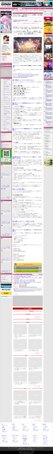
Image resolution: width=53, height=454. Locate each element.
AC (36, 8)
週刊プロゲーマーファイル (7, 84)
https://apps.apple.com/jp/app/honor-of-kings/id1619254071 (28, 74)
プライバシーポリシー (6, 275)
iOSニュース (25, 436)
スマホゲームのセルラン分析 (7, 93)
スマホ (20, 8)
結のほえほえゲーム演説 (6, 106)
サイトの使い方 (11, 0)
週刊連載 (3, 429)
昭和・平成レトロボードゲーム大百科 (7, 114)
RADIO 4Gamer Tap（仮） (6, 100)
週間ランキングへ (50, 124)
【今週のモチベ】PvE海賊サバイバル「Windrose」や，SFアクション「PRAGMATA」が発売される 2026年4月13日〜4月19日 (20, 336)
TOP (2, 8)
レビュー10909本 (3, 6)
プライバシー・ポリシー (26, 451)
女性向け (24, 8)
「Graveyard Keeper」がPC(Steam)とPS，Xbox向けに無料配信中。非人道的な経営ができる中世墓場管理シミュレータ (48, 95)
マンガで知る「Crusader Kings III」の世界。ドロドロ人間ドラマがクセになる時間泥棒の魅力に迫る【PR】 (6, 186)
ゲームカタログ (45, 444)
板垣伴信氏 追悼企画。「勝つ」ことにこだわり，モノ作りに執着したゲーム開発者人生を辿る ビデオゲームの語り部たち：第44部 (48, 87)
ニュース (3, 58)
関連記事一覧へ (41, 274)
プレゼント (4, 135)
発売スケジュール (15, 429)
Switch (16, 8)
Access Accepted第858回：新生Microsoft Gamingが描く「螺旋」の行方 (19, 350)
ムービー (3, 60)
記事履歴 (46, 0)
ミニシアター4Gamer (6, 119)
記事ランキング (4, 431)
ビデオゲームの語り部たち (7, 117)
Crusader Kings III (47, 152)
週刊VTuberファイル (6, 88)
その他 (44, 443)
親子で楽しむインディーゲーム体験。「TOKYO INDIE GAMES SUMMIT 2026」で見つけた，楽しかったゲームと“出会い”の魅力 (6, 174)
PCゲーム (13, 424)
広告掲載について (5, 279)
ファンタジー (36, 290)
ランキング (50, 0)
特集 (3, 59)
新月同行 (46, 146)
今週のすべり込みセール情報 (7, 95)
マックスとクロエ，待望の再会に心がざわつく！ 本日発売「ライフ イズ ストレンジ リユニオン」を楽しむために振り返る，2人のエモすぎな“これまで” (6, 198)
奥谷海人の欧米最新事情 (6, 79)
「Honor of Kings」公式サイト (28, 264)
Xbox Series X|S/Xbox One (5, 144)
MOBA (23, 290)
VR (27, 8)
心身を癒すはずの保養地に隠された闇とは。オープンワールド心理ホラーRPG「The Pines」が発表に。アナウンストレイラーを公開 (48, 117)
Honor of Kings (6, 41)
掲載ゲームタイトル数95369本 (6, 5)
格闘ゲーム (45, 438)
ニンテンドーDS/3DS (15, 435)
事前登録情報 (25, 438)
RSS (1, 0)
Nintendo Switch (4, 147)
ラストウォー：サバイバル (48, 133)
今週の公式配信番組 (6, 86)
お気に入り (42, 0)
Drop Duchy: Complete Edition (48, 155)
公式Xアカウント (5, 0)
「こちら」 (31, 448)
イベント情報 (45, 437)
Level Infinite (4, 45)
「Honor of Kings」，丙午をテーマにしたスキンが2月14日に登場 (24, 279)
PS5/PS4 (12, 8)
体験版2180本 (9, 6)
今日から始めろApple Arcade (7, 108)
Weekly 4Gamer (5, 81)
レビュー (3, 426)
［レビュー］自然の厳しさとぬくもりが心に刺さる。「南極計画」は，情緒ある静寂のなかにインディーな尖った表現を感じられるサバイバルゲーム (6, 234)
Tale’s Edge (46, 138)
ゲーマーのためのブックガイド (7, 104)
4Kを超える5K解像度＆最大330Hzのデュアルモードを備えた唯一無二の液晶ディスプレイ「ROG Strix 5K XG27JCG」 (35, 383)
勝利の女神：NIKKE (48, 141)
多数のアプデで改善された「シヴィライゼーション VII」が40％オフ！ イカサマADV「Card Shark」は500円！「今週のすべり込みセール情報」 (48, 109)
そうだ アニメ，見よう (6, 102)
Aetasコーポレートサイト (6, 281)
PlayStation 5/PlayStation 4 (5, 145)
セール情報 (24, 439)
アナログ (40, 8)
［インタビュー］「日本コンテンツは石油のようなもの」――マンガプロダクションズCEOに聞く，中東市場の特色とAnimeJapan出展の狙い (6, 259)
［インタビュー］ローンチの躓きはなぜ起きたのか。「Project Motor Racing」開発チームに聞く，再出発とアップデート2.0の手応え (35, 417)
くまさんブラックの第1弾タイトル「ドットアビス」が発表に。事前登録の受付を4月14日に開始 (48, 113)
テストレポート (35, 437)
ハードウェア (32, 8)
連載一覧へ (9, 130)
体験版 (3, 427)
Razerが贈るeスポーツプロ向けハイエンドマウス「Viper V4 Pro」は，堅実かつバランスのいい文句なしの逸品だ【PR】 (20, 383)
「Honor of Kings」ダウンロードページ (28, 267)
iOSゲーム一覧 (25, 443)
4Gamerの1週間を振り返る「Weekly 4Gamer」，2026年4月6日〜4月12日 (33, 350)
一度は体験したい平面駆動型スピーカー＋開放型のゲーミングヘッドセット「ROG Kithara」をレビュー (35, 369)
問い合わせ (16, 0)
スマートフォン (24, 435)
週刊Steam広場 (5, 97)
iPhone (21, 290)
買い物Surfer (5, 121)
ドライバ (4, 139)
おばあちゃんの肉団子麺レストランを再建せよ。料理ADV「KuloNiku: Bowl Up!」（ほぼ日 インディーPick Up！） (35, 336)
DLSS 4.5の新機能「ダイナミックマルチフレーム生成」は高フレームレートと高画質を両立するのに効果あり (20, 369)
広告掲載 (32, 451)
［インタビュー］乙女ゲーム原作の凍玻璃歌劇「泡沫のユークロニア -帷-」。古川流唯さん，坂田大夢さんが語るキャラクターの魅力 (6, 271)
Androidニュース (25, 437)
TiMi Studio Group (5, 46)
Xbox (8, 8)
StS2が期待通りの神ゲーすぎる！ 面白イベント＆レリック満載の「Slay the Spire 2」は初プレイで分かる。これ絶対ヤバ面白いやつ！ (6, 223)
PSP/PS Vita (44, 424)
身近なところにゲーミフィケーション (7, 125)
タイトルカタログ (15, 430)
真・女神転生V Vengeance (48, 149)
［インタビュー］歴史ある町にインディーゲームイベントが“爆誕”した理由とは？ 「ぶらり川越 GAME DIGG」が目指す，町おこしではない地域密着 (6, 247)
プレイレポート (25, 426)
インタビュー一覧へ (38, 420)
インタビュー (4, 428)
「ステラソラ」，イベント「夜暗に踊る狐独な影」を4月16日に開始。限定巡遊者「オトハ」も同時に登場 (48, 100)
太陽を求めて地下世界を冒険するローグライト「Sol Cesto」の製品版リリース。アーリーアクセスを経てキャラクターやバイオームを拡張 (48, 104)
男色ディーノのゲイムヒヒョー (7, 90)
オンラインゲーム (5, 425)
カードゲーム (45, 439)
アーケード (44, 435)
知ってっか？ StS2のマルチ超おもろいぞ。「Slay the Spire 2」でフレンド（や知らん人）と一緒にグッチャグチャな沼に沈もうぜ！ (6, 211)
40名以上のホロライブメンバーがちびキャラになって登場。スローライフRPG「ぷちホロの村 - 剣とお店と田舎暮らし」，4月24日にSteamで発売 (48, 122)
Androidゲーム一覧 (26, 444)
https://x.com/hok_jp (17, 250)
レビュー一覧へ (38, 386)
